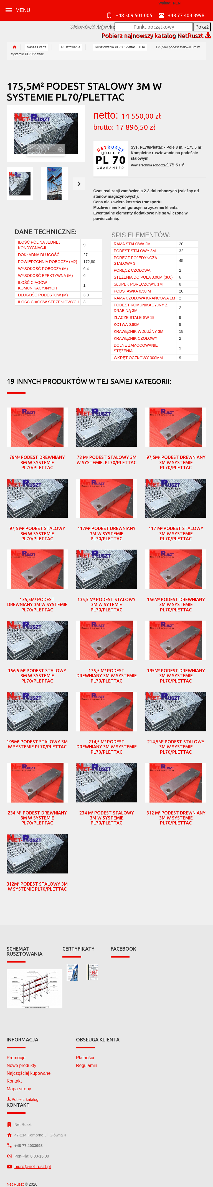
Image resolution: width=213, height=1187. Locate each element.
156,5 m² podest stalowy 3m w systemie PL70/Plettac (37, 675)
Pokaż (202, 26)
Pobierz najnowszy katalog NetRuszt (156, 35)
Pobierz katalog (22, 1099)
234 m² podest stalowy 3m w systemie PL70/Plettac (106, 818)
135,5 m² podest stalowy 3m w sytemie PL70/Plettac (106, 604)
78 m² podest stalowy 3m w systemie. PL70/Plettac (106, 460)
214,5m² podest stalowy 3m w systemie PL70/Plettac (175, 746)
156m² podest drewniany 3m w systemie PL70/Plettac (176, 604)
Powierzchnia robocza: (149, 165)
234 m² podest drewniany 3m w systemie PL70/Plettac (37, 818)
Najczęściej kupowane (28, 1073)
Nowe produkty (21, 1065)
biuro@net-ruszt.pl (32, 1166)
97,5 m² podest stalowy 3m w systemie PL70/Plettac (37, 533)
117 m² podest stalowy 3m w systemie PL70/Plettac (176, 533)
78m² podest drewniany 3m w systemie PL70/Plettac (37, 462)
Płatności (85, 1057)
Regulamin (86, 1065)
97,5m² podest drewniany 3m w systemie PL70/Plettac (176, 462)
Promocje (16, 1057)
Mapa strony (19, 1088)
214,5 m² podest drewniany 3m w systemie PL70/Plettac (107, 746)
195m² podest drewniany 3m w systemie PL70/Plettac (176, 675)
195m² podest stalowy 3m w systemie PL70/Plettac (37, 744)
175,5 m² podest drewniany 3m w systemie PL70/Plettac (107, 675)
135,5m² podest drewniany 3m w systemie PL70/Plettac (37, 604)
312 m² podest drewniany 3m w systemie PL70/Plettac (176, 818)
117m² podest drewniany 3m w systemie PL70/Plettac (107, 533)
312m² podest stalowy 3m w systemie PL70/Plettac (37, 886)
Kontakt (14, 1081)
